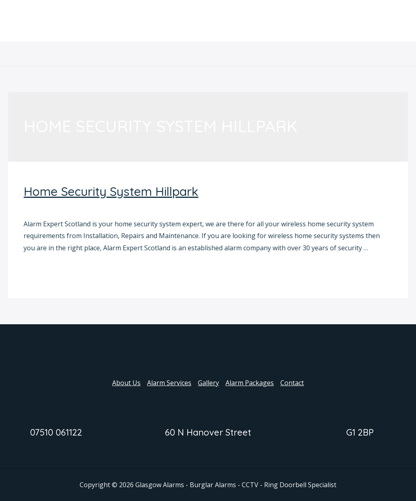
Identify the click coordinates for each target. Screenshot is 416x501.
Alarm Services (163, 53)
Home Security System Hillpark (111, 191)
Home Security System (57, 206)
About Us (113, 53)
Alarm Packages (256, 53)
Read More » (43, 270)
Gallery (208, 53)
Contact (305, 53)
